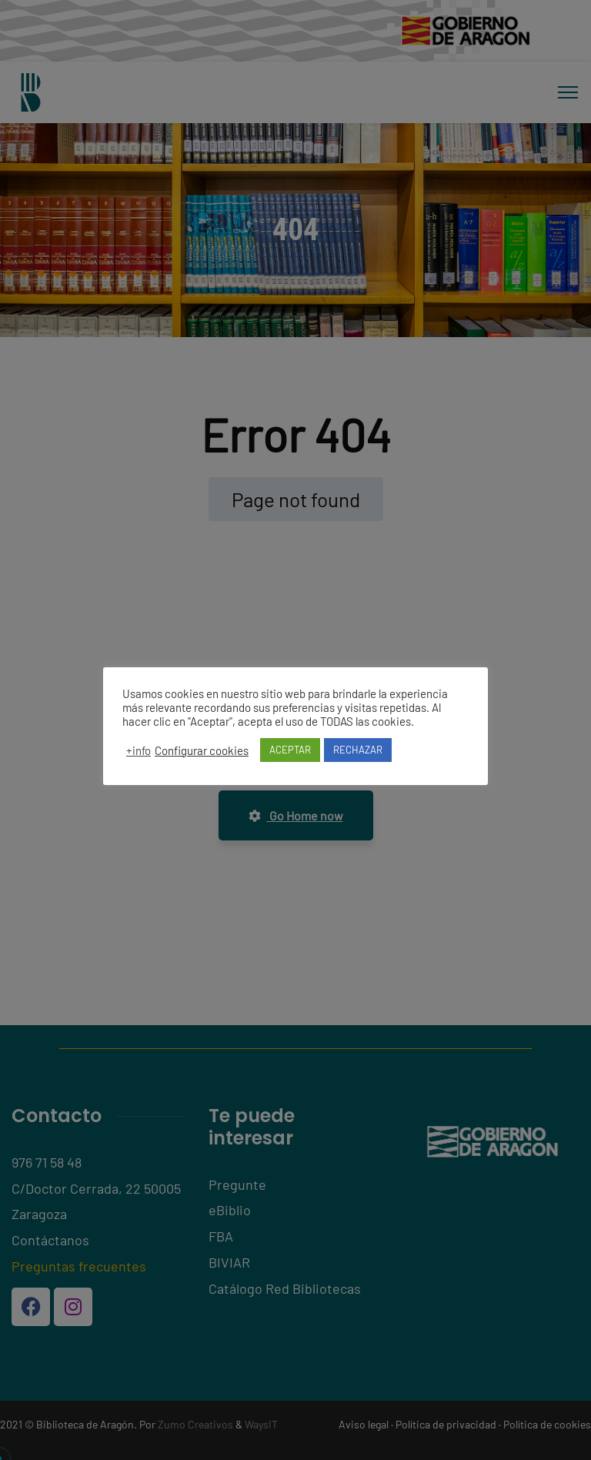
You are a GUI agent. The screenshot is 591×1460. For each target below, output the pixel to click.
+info (138, 750)
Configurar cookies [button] (202, 750)
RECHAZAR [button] (357, 749)
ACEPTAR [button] (290, 749)
